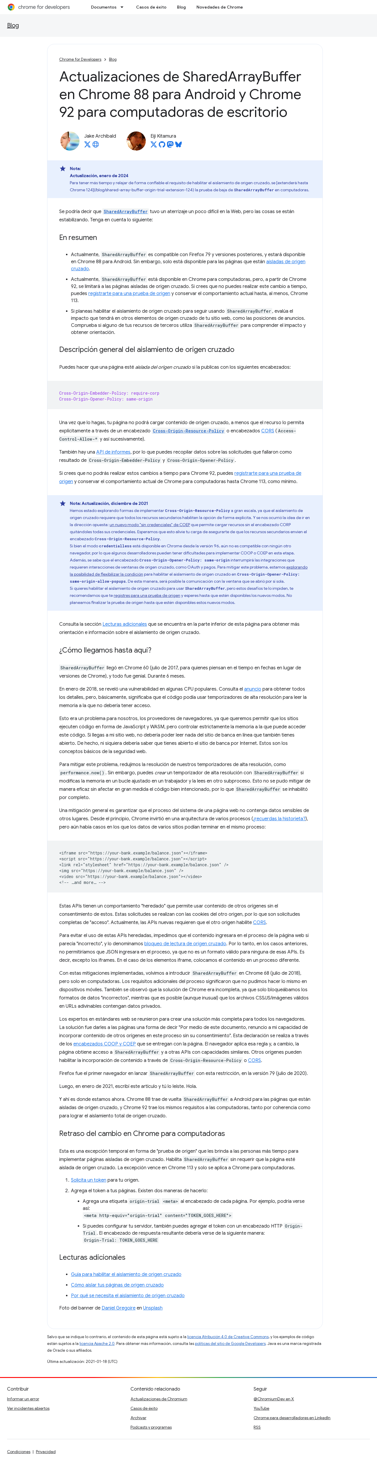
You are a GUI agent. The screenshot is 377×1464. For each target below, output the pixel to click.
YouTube (261, 1408)
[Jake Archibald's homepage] (95, 146)
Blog (181, 7)
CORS (267, 431)
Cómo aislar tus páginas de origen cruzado (117, 1285)
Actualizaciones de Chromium (158, 1399)
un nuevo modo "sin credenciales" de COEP (150, 524)
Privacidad (46, 1451)
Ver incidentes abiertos (28, 1408)
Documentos (104, 7)
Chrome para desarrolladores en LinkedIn (292, 1417)
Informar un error (23, 1399)
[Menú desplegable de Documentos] (124, 7)
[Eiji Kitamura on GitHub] (162, 146)
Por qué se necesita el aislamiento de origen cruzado (128, 1296)
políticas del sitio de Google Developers (230, 1343)
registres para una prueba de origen (147, 595)
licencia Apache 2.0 (97, 1343)
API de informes (113, 452)
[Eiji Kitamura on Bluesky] (178, 146)
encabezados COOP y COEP (104, 1044)
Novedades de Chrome (219, 7)
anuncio (252, 689)
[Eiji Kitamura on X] (154, 146)
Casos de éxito (151, 7)
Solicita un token (88, 1180)
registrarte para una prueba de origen (129, 294)
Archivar (138, 1417)
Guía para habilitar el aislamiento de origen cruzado (126, 1274)
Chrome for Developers (80, 59)
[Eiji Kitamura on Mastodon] (170, 146)
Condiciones (18, 1451)
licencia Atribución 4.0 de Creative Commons (228, 1336)
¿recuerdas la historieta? (279, 819)
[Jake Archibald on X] (87, 146)
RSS (257, 1427)
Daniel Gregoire (118, 1308)
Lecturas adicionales (124, 624)
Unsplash (153, 1308)
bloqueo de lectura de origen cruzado (185, 944)
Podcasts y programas (151, 1427)
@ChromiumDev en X (274, 1399)
